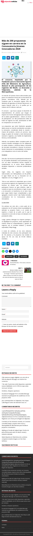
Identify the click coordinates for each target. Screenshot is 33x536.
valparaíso (24, 256)
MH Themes (27, 534)
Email (3, 314)
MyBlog (4, 430)
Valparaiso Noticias (10, 445)
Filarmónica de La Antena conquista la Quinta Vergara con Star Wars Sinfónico (14, 439)
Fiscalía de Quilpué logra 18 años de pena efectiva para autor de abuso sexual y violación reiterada (15, 432)
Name (4, 309)
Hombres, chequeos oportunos (11, 391)
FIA (16, 256)
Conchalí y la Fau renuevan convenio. (12, 421)
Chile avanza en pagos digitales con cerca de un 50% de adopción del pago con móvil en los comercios (15, 379)
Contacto (4, 524)
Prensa (24, 52)
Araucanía (9, 256)
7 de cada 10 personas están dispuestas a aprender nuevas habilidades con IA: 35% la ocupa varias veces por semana (16, 386)
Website (4, 319)
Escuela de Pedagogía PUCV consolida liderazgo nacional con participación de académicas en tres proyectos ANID (16, 395)
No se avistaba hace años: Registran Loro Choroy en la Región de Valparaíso (16, 465)
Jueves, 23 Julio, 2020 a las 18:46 (11, 52)
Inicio (3, 527)
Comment (4, 296)
